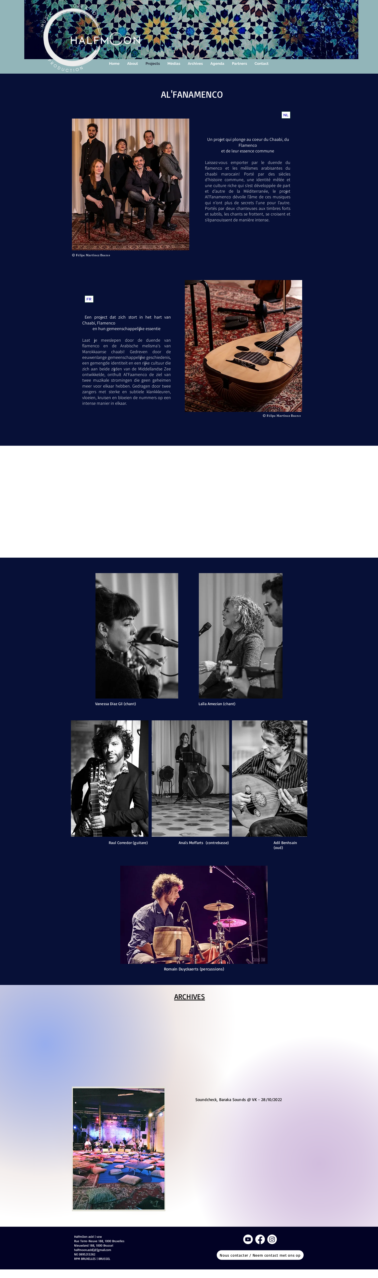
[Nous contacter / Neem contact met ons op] (260, 1255)
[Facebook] (260, 1239)
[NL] (286, 115)
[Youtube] (248, 1239)
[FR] (89, 299)
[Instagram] (272, 1239)
